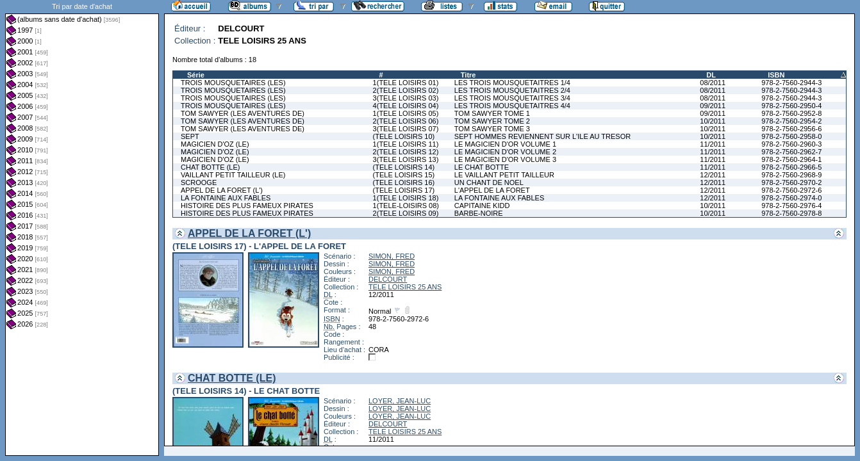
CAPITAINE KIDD (482, 205)
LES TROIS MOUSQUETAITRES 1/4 (512, 82)
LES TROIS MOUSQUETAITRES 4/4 (512, 105)
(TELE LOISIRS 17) (404, 190)
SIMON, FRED (391, 256)
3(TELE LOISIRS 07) (406, 129)
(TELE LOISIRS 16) (404, 182)
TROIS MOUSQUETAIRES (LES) (233, 82)
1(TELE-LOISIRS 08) (406, 205)
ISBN (776, 75)
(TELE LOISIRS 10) (404, 136)
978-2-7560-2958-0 (791, 136)
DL (711, 75)
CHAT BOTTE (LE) (210, 167)
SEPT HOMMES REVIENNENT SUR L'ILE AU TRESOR (542, 136)
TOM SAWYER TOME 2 (492, 121)
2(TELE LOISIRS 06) (406, 121)
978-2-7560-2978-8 (791, 213)
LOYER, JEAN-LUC (399, 401)
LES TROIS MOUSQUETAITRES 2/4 (512, 90)
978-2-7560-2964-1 (791, 159)
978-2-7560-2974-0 (791, 198)
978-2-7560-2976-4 (791, 205)
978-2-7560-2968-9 (791, 175)
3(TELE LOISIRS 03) (406, 98)
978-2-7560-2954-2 (791, 121)
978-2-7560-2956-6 (791, 129)
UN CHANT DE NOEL (489, 182)
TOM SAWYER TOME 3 (492, 129)
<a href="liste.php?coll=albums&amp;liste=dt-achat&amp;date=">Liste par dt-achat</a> (82, 228)
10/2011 (712, 121)
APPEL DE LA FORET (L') (222, 190)
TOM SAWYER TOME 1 (492, 113)
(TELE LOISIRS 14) (404, 167)
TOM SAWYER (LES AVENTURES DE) (242, 113)
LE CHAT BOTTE (481, 167)
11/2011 (712, 144)
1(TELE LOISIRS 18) (406, 198)
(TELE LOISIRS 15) (404, 175)
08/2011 (712, 82)
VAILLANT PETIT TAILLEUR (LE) (233, 175)
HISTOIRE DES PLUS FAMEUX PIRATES (247, 205)
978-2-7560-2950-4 (791, 105)
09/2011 (712, 105)
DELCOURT (387, 279)
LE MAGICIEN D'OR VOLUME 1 (505, 144)
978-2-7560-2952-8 (791, 113)
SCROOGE (199, 182)
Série (195, 75)
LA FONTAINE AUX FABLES (225, 198)
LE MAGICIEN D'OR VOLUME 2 (505, 152)
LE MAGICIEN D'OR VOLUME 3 (505, 159)
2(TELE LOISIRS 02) (406, 90)
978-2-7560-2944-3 (791, 82)
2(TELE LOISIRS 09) (406, 213)
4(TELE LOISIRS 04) (406, 105)
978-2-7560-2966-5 (791, 167)
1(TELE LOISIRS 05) (406, 113)
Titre (468, 75)
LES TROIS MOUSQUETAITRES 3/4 (512, 98)
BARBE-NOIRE (478, 213)
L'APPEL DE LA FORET (492, 190)
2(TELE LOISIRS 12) (406, 152)
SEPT (190, 136)
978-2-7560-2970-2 (791, 182)
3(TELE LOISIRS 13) (406, 159)
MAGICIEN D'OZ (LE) (215, 144)
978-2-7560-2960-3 (791, 144)
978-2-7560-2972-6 (791, 190)
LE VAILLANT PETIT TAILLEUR (504, 175)
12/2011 (712, 175)
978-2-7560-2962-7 (791, 152)
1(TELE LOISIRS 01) (406, 82)
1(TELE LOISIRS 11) (406, 144)
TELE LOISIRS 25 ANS (405, 287)
